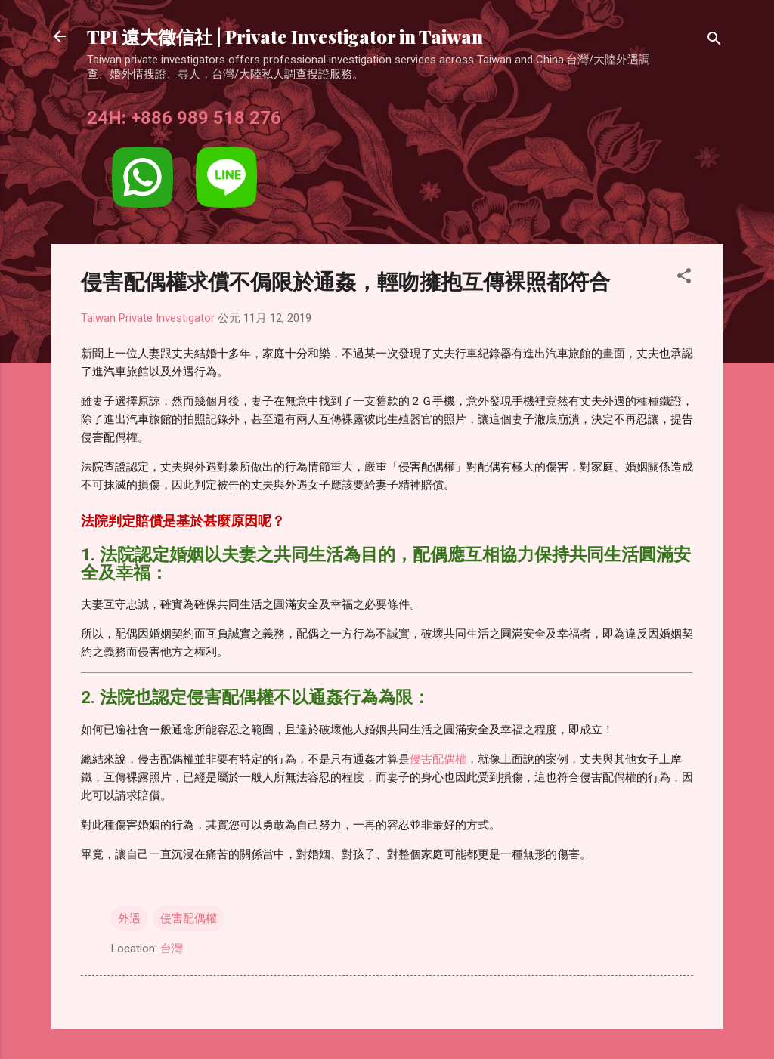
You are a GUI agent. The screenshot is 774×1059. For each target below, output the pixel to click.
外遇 (129, 918)
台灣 (171, 949)
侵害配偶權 (438, 759)
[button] (684, 278)
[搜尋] (714, 41)
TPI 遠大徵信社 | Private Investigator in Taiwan (285, 36)
